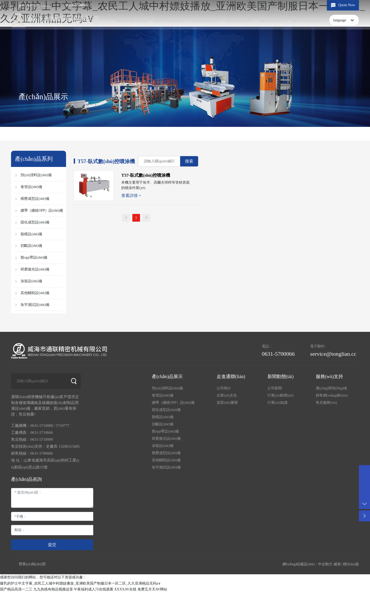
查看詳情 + (131, 195)
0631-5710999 (41, 439)
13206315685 (69, 446)
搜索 (189, 161)
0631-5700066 (77, 5)
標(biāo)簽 (351, 564)
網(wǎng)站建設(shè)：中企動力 (307, 564)
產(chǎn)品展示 (43, 96)
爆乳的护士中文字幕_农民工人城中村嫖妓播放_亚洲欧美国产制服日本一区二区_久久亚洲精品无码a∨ (80, 583)
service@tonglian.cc (34, 5)
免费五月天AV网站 (152, 589)
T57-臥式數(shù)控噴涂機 (146, 175)
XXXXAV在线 (125, 589)
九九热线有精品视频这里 (53, 589)
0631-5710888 (41, 425)
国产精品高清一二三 (16, 589)
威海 (337, 564)
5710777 (62, 425)
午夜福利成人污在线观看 (93, 589)
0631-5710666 (41, 432)
